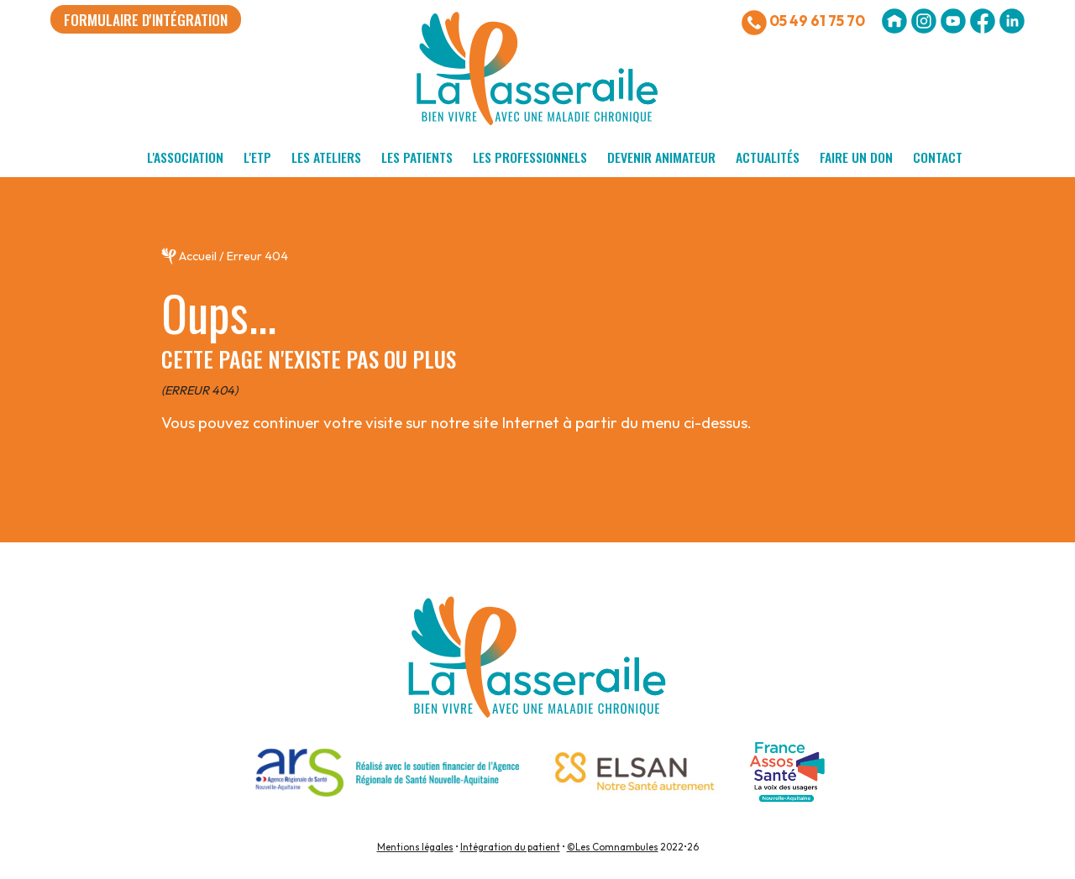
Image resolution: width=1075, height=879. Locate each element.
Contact (937, 157)
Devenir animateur (661, 157)
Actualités (768, 157)
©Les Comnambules (612, 846)
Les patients (417, 157)
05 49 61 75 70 (803, 22)
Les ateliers (326, 157)
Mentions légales (415, 846)
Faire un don (856, 157)
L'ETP (257, 157)
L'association (185, 157)
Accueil (198, 256)
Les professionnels (530, 157)
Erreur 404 (257, 256)
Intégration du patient (510, 846)
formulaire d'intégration (146, 19)
